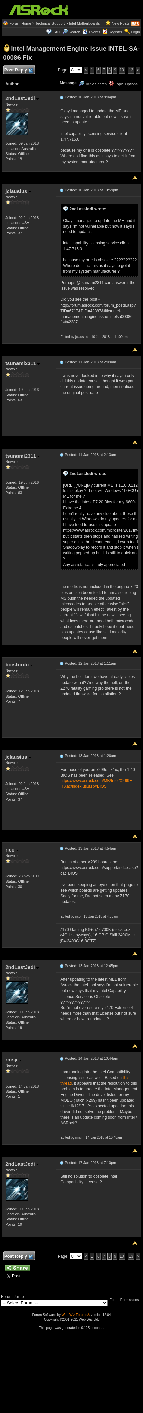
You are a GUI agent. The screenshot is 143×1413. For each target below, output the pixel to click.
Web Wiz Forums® (76, 1315)
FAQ (56, 32)
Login (135, 32)
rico (12, 850)
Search (74, 32)
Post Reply (18, 70)
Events (91, 32)
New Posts (121, 23)
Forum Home (20, 23)
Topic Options (123, 84)
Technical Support (50, 23)
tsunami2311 (22, 363)
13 (131, 70)
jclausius (18, 191)
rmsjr (13, 1059)
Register (115, 32)
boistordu (18, 664)
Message (68, 83)
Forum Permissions (126, 1300)
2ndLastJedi (22, 98)
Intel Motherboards (84, 23)
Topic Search (93, 84)
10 (122, 70)
